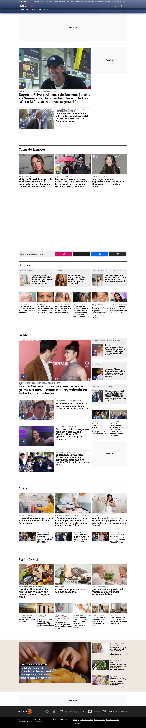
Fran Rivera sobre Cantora (40, 1)
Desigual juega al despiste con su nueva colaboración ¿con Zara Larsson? (36, 520)
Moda (40, 11)
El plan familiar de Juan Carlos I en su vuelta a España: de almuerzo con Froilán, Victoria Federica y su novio (73, 460)
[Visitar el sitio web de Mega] (76, 711)
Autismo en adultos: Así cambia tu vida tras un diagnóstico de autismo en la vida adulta (63, 625)
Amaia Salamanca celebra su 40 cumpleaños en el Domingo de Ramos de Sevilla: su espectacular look (118, 539)
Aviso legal (76, 720)
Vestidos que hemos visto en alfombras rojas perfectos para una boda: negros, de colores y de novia (109, 522)
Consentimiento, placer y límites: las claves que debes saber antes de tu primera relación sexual (80, 622)
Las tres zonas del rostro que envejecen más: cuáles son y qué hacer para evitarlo (45, 310)
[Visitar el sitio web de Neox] (62, 711)
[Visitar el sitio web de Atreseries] (83, 711)
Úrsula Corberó (116, 1)
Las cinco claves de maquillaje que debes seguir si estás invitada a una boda (63, 310)
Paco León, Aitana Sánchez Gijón (59, 1)
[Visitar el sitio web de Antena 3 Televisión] (48, 711)
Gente (22, 11)
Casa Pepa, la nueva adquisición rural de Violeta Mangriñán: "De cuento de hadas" (108, 183)
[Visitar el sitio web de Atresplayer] (114, 711)
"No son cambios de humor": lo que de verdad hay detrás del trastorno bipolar (118, 621)
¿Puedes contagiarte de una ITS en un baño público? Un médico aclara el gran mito (45, 623)
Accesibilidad (77, 723)
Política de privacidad (86, 720)
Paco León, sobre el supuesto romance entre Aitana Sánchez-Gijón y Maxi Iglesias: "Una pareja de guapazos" (72, 434)
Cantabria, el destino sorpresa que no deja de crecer (27, 620)
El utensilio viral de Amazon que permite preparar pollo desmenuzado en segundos (118, 682)
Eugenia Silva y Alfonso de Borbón (80, 1)
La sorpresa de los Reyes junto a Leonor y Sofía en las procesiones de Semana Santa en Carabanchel (118, 431)
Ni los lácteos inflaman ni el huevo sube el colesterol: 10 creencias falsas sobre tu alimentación (118, 650)
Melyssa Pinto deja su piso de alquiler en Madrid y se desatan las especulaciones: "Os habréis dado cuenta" (35, 183)
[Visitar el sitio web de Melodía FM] (105, 711)
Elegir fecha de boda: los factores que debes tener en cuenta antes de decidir (100, 622)
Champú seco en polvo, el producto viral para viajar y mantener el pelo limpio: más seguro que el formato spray (81, 311)
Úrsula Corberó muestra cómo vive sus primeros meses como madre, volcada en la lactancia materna (53, 389)
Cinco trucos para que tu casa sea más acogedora (72, 590)
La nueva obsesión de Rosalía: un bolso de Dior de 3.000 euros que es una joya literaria (81, 538)
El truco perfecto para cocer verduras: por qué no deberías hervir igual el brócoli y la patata (118, 666)
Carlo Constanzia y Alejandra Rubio (101, 1)
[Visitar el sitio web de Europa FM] (97, 711)
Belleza (33, 11)
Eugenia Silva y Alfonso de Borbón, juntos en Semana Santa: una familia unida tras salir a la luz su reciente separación (54, 98)
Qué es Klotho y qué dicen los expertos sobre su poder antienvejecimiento (109, 592)
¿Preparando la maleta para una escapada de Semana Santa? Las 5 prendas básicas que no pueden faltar (71, 522)
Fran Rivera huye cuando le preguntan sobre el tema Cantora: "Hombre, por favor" (72, 406)
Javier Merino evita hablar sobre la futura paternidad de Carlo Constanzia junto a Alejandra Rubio (72, 117)
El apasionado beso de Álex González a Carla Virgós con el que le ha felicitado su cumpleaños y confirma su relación (100, 430)
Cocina (46, 11)
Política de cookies (99, 720)
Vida (27, 11)
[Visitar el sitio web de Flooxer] (124, 711)
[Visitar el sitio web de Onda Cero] (90, 711)
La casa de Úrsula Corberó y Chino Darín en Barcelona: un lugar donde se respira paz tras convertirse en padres (72, 183)
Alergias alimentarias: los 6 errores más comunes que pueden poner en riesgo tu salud (34, 593)
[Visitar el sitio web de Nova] (69, 711)
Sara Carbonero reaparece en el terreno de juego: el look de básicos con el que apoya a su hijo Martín (45, 539)
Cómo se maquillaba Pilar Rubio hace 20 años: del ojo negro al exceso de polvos (118, 310)
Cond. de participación (112, 720)
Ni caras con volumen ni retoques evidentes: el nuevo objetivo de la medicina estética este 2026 (100, 313)
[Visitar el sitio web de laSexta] (55, 711)
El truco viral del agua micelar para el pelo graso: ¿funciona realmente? (27, 310)
